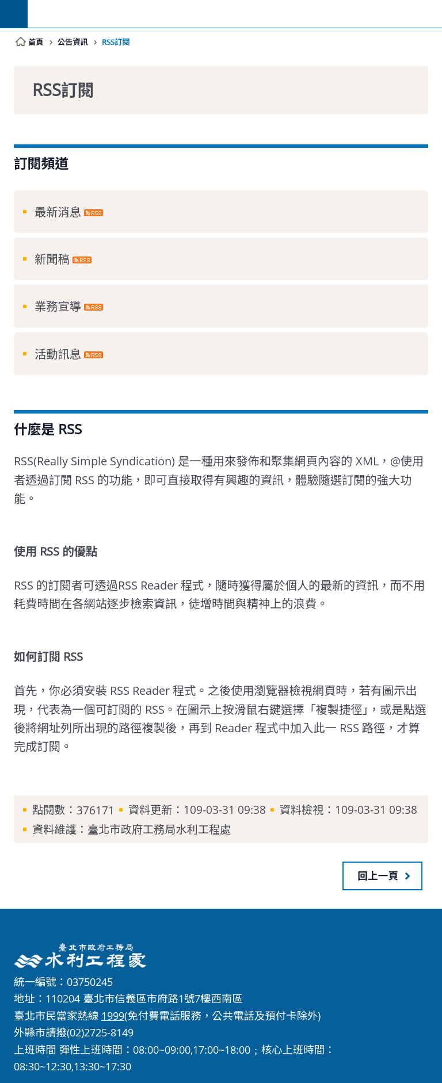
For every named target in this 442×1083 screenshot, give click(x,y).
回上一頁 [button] (378, 875)
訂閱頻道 (41, 163)
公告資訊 (73, 41)
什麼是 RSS (48, 429)
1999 (112, 1015)
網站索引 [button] (14, 14)
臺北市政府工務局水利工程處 (235, 14)
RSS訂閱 (118, 41)
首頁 (36, 41)
